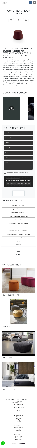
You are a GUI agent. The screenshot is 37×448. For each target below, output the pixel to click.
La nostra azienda (18, 415)
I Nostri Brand (18, 418)
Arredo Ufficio (18, 438)
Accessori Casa (13, 8)
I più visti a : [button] (18, 254)
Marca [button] (18, 241)
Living (18, 429)
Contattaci (18, 421)
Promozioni (18, 430)
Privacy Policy (24, 172)
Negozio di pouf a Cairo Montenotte (18, 216)
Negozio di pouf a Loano (18, 220)
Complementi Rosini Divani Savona (18, 227)
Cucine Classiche (18, 427)
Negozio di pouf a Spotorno (18, 212)
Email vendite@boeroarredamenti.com (18, 406)
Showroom (18, 417)
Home (7, 8)
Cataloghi (18, 420)
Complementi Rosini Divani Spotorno (18, 230)
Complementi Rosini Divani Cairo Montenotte (18, 234)
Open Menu (34, 2)
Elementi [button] (18, 245)
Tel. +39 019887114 (18, 404)
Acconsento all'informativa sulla (17, 172)
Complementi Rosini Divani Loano (18, 238)
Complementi (22, 8)
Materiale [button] (18, 248)
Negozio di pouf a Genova (19, 205)
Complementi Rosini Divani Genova (18, 223)
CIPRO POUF (28, 8)
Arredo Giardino (18, 439)
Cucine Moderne (18, 426)
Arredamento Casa (18, 435)
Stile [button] (18, 251)
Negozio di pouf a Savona (18, 209)
